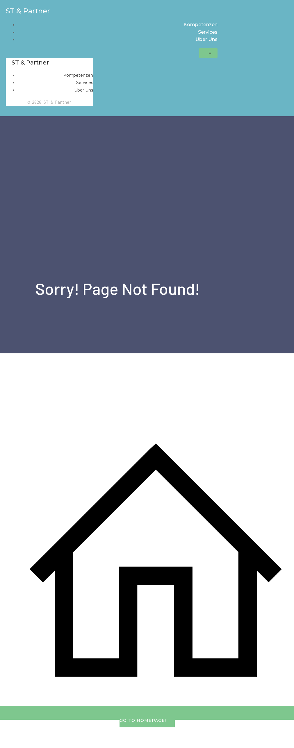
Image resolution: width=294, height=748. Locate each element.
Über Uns (206, 39)
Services (208, 32)
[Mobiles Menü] (208, 53)
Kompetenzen (200, 24)
